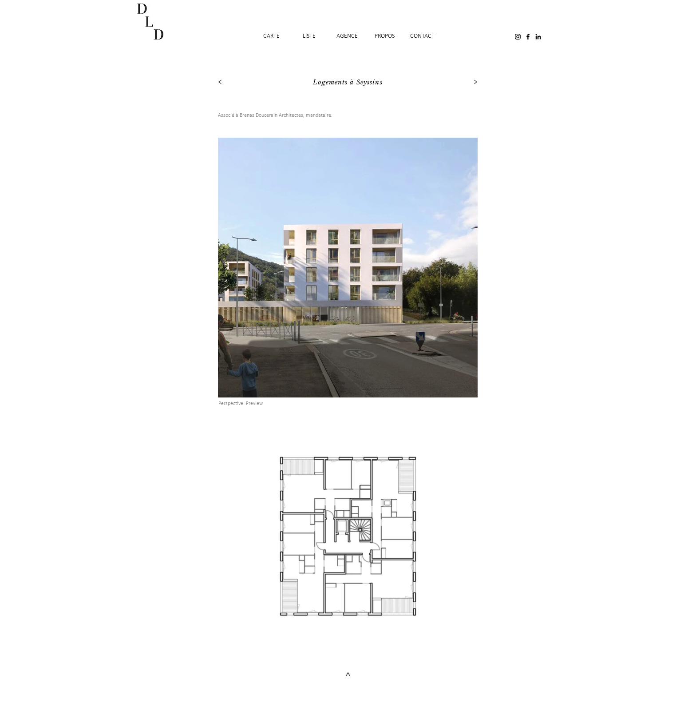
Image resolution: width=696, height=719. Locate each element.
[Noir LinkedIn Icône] (538, 36)
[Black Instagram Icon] (518, 36)
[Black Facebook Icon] (528, 36)
